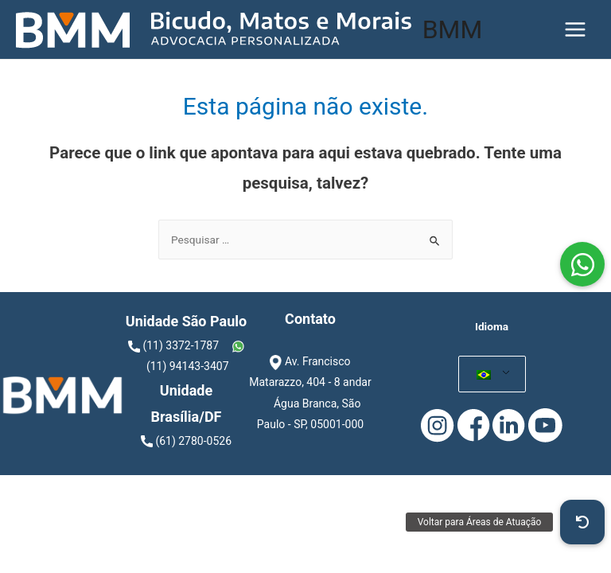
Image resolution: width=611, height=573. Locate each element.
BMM (452, 29)
